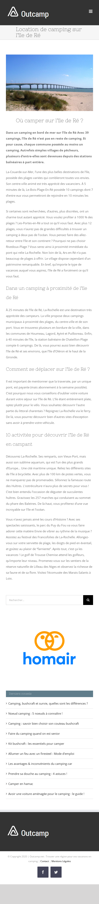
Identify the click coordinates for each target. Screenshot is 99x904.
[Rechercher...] (44, 600)
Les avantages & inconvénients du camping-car (40, 764)
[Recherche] (88, 600)
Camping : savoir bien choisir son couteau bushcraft (43, 723)
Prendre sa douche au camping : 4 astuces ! (37, 774)
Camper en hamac (20, 784)
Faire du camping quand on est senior (34, 733)
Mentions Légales (61, 861)
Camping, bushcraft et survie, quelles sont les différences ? (48, 703)
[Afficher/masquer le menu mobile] (91, 11)
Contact (44, 861)
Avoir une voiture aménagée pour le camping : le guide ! (46, 794)
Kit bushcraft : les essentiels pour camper (36, 744)
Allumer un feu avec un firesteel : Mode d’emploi (41, 754)
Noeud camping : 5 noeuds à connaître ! (35, 713)
